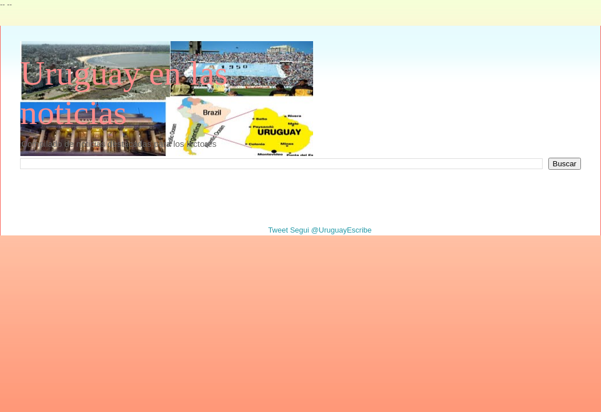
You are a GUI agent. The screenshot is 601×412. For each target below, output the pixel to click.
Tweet (278, 230)
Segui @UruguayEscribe (331, 230)
